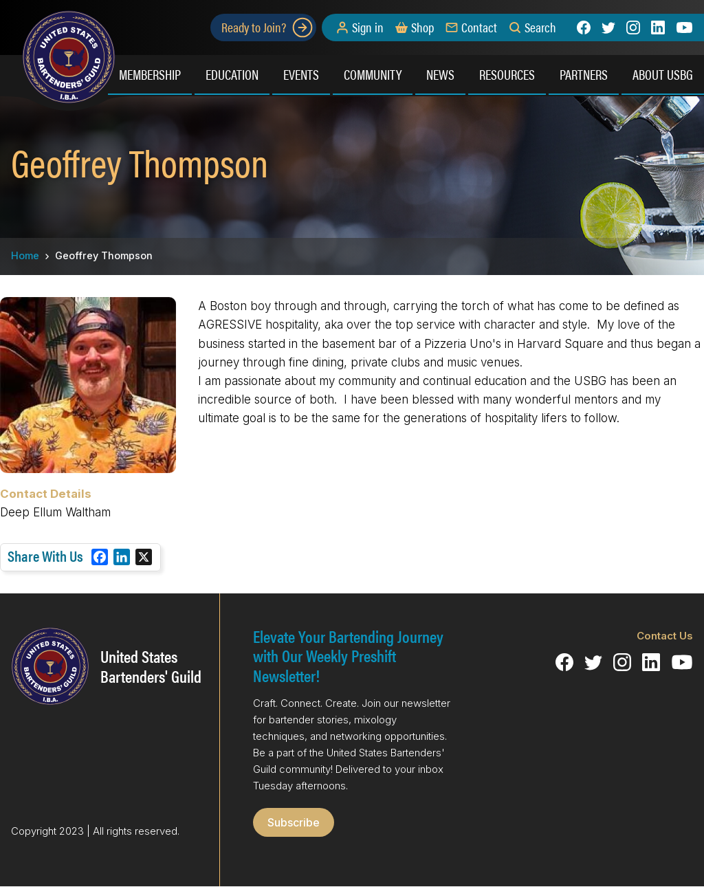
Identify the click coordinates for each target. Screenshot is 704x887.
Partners (584, 74)
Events (301, 74)
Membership (150, 74)
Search (540, 27)
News (440, 74)
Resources (507, 74)
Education (232, 74)
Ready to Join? (267, 28)
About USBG (662, 74)
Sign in (368, 27)
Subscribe (293, 822)
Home (25, 255)
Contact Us (665, 635)
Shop (422, 27)
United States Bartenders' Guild (150, 666)
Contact (479, 27)
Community (373, 74)
